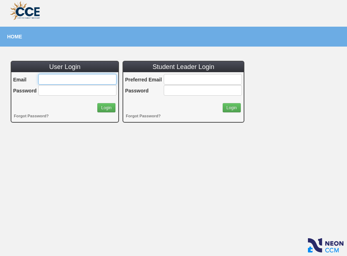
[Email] (77, 79)
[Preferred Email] (203, 79)
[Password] (77, 90)
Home (14, 36)
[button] (106, 107)
